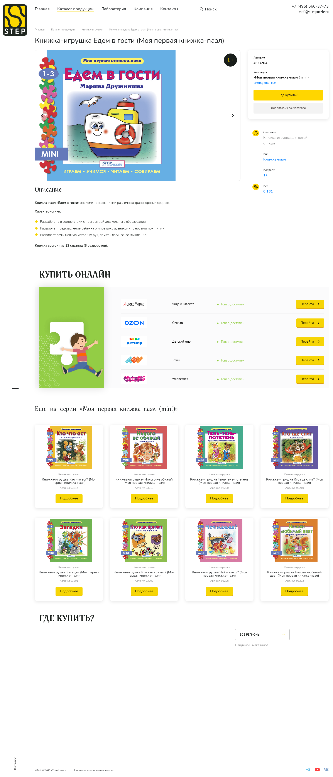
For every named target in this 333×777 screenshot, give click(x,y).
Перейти (307, 304)
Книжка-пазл (274, 159)
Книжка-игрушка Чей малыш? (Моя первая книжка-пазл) (219, 574)
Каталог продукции (75, 9)
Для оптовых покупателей (288, 108)
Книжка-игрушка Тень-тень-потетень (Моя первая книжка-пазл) (219, 481)
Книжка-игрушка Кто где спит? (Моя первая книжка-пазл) (294, 481)
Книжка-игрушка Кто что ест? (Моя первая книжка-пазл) (69, 481)
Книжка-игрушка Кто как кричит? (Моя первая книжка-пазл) (144, 574)
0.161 (268, 191)
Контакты (169, 9)
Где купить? (288, 95)
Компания (143, 9)
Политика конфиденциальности (93, 770)
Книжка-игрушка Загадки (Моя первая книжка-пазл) (69, 574)
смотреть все (265, 83)
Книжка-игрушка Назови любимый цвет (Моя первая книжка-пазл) (294, 574)
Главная (42, 9)
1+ (265, 175)
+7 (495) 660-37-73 (310, 6)
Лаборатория (113, 9)
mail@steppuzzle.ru (314, 12)
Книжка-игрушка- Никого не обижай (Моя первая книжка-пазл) (144, 481)
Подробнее (69, 498)
